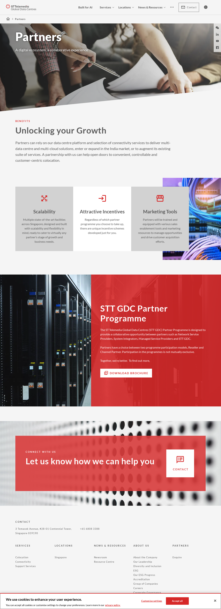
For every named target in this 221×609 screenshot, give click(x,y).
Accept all (177, 600)
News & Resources (152, 7)
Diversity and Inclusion (147, 566)
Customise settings (151, 600)
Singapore (61, 557)
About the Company (145, 557)
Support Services (25, 566)
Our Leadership (142, 561)
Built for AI (85, 7)
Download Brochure (129, 373)
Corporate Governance (147, 592)
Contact (189, 7)
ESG (135, 570)
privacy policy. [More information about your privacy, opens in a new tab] (112, 605)
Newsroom (100, 557)
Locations (126, 7)
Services (107, 7)
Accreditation (141, 579)
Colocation (21, 557)
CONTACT (23, 521)
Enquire (177, 557)
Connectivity (23, 561)
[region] (110, 601)
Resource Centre (104, 561)
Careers (138, 588)
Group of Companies (145, 583)
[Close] (215, 601)
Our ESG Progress (144, 574)
